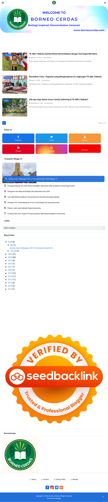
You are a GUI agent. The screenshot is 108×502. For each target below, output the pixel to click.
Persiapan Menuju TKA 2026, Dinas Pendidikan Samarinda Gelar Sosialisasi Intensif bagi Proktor (41, 186)
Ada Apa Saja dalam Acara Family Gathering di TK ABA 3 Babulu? (58, 99)
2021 (10, 267)
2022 (10, 264)
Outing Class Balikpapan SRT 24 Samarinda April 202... (32, 248)
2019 (10, 273)
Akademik (8, 78)
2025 (10, 254)
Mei (12, 245)
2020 (10, 270)
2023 (10, 260)
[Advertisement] (54, 42)
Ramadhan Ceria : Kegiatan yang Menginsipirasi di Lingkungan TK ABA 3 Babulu (65, 76)
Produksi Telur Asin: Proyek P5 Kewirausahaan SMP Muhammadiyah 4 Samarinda (36, 214)
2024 (10, 257)
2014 (10, 289)
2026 (10, 242)
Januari (13, 251)
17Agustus (8, 55)
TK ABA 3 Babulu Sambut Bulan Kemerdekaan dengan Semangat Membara (63, 54)
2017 (10, 280)
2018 (10, 276)
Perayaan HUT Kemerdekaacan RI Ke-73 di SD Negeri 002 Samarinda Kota (33, 203)
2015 (10, 286)
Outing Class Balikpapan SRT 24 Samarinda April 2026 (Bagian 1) (33, 179)
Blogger (58, 498)
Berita (6, 100)
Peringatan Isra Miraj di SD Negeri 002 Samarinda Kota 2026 (28, 191)
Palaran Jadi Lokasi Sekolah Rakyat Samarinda (24, 208)
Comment (48, 57)
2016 (10, 283)
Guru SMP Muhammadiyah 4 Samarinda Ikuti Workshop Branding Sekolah (33, 197)
